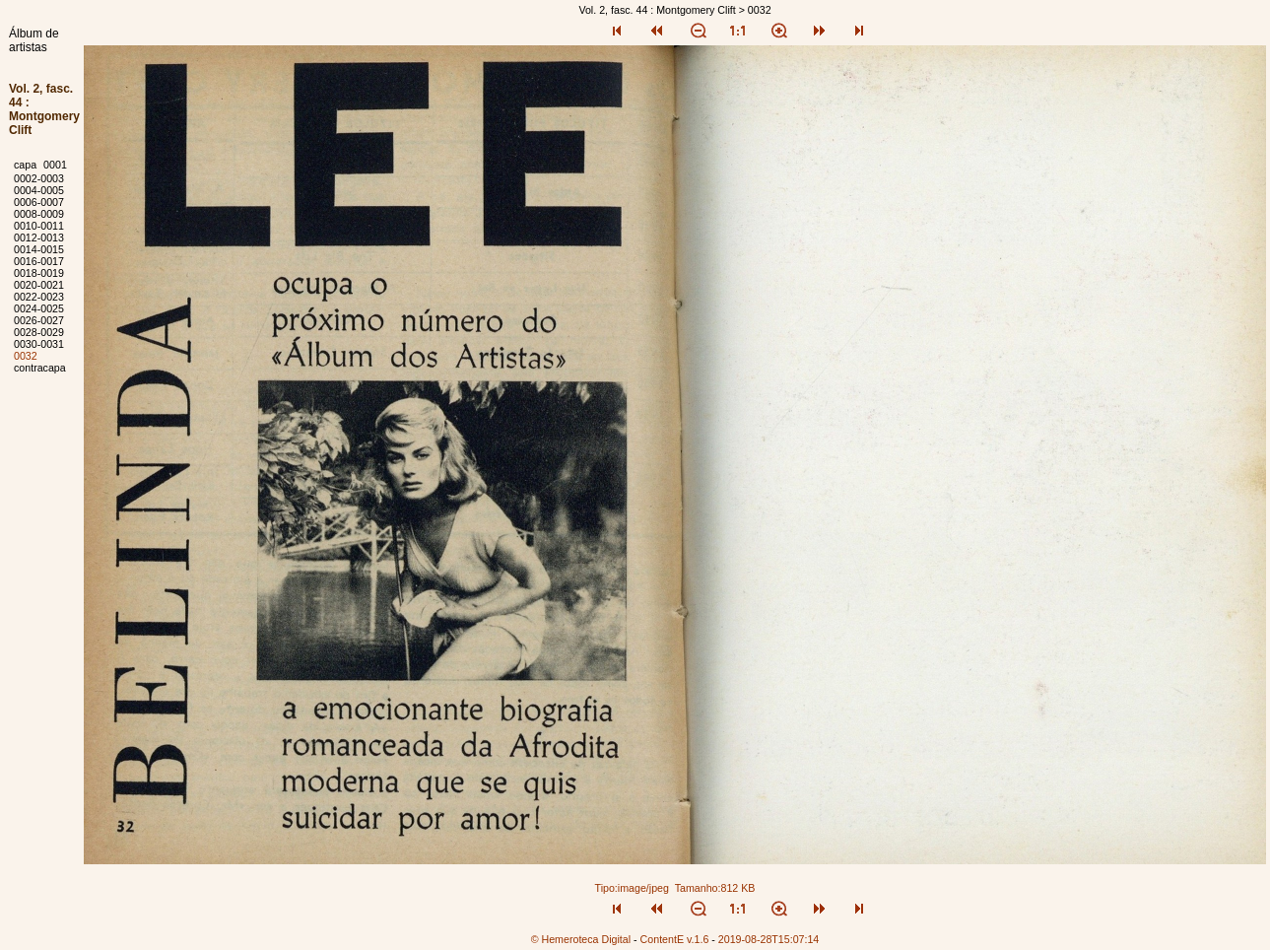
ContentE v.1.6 (674, 939)
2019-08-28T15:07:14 (769, 939)
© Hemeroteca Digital (581, 939)
